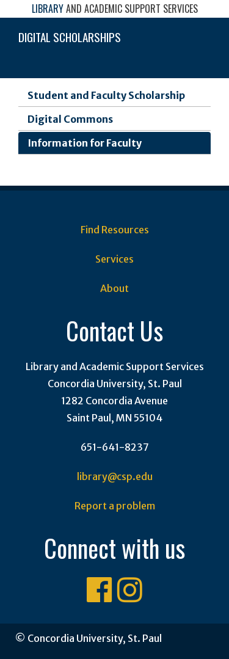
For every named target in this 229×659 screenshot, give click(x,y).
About (114, 288)
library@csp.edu (115, 476)
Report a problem (115, 506)
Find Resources (115, 230)
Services (114, 259)
